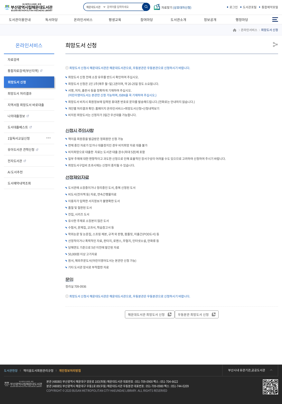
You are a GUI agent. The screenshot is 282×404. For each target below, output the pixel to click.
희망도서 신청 (17, 82)
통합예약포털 (270, 7)
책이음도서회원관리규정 (38, 370)
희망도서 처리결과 (20, 93)
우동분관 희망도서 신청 (196, 314)
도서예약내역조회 (19, 183)
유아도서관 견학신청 (21, 149)
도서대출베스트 (18, 127)
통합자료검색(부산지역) (23, 70)
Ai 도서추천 (15, 172)
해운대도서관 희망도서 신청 (149, 314)
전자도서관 (15, 160)
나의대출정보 (16, 115)
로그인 (234, 7)
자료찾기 (176, 7)
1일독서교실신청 (19, 138)
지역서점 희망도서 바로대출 (26, 104)
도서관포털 (250, 7)
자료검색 (13, 59)
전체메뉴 (275, 19)
